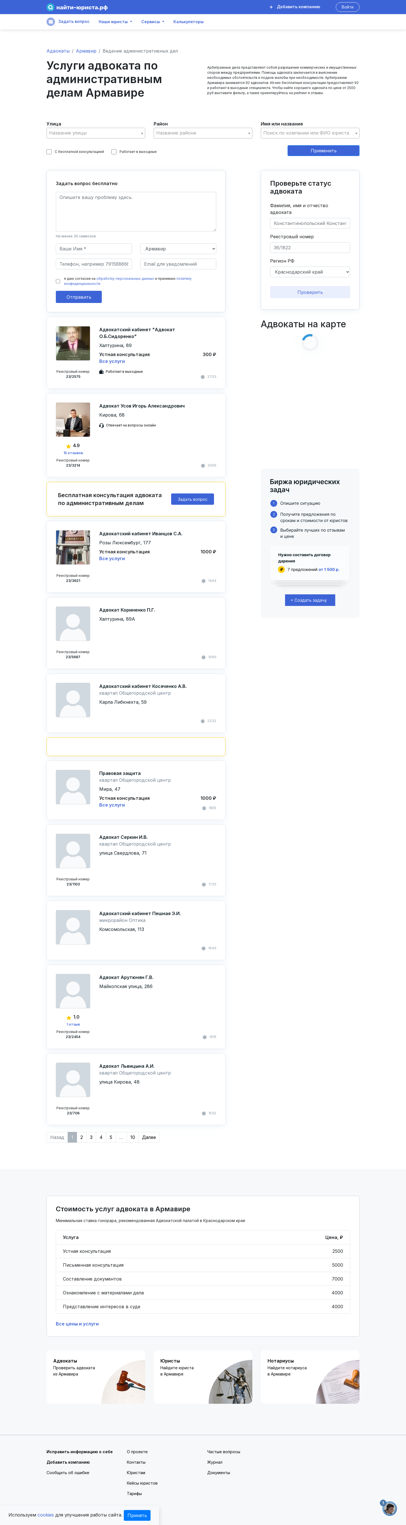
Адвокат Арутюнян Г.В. (126, 977)
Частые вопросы (223, 1451)
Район (161, 124)
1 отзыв (73, 1024)
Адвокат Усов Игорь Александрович (142, 406)
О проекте (137, 1451)
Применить (324, 150)
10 (132, 1137)
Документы (218, 1472)
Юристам (136, 1472)
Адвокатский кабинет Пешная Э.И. (140, 913)
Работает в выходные (134, 151)
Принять (137, 1515)
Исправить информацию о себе (80, 1451)
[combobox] (96, 133)
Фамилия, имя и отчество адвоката (299, 209)
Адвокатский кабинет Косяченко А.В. (143, 686)
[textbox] (96, 133)
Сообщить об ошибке (68, 1472)
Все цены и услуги (77, 1324)
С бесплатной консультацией (75, 151)
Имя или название (282, 124)
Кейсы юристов (142, 1483)
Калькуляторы (188, 22)
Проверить (310, 292)
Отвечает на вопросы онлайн (131, 425)
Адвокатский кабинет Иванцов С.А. (140, 533)
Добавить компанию (295, 6)
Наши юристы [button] (113, 22)
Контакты (136, 1462)
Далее (149, 1137)
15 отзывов (73, 453)
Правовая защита (120, 773)
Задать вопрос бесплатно (87, 183)
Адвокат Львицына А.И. (127, 1066)
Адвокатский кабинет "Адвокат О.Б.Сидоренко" (137, 333)
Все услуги (112, 361)
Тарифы (134, 1493)
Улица (54, 124)
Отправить (79, 297)
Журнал (214, 1462)
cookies (45, 1515)
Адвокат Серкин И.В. (123, 837)
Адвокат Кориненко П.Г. (127, 610)
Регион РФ (282, 261)
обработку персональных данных (125, 278)
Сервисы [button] (150, 22)
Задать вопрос (68, 22)
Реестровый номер (292, 236)
